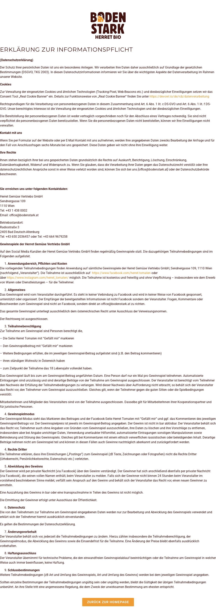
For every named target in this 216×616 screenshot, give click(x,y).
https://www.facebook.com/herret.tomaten (121, 273)
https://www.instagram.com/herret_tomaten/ (38, 277)
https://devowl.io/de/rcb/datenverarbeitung (179, 96)
